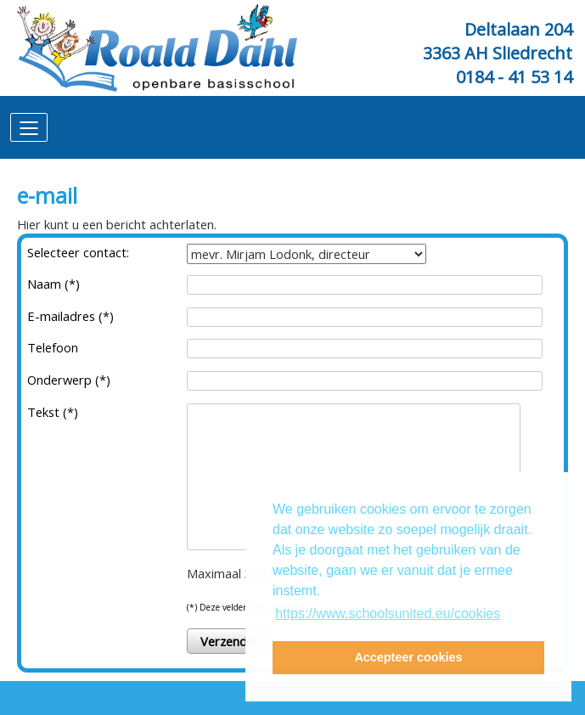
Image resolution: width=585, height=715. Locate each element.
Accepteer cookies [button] (408, 657)
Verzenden (230, 641)
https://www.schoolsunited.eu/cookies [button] (387, 613)
